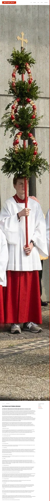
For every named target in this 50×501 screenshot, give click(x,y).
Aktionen (34, 2)
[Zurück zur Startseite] (9, 2)
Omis (38, 2)
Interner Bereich (40, 408)
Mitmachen (46, 2)
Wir (31, 2)
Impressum (39, 406)
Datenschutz (40, 407)
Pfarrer (42, 2)
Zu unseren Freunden (41, 403)
